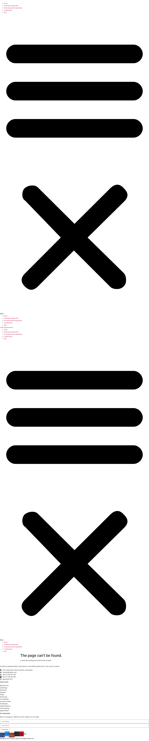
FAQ (5, 12)
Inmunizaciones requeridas (13, 8)
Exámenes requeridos (11, 6)
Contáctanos (8, 10)
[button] (74, 164)
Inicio (5, 3)
